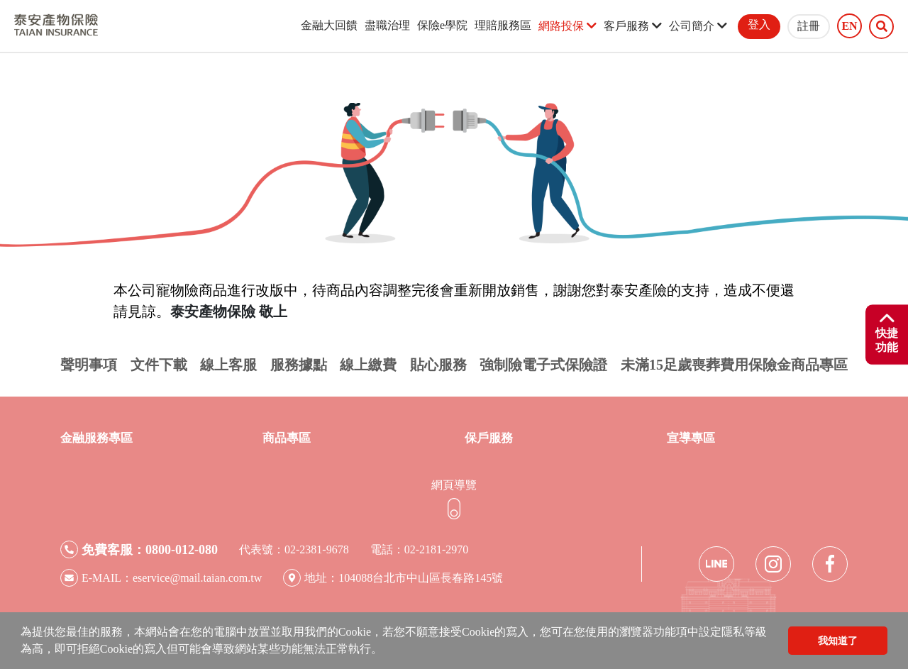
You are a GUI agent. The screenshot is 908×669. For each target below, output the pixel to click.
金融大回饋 (329, 25)
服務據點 (298, 364)
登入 (759, 24)
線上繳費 (368, 364)
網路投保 (567, 26)
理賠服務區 (503, 25)
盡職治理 (387, 25)
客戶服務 (633, 26)
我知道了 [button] (838, 640)
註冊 (808, 26)
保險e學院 (442, 25)
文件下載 (159, 364)
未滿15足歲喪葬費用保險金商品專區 (734, 364)
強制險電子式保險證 (543, 364)
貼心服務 (438, 364)
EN (849, 26)
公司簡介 (698, 26)
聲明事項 (88, 364)
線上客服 (228, 364)
